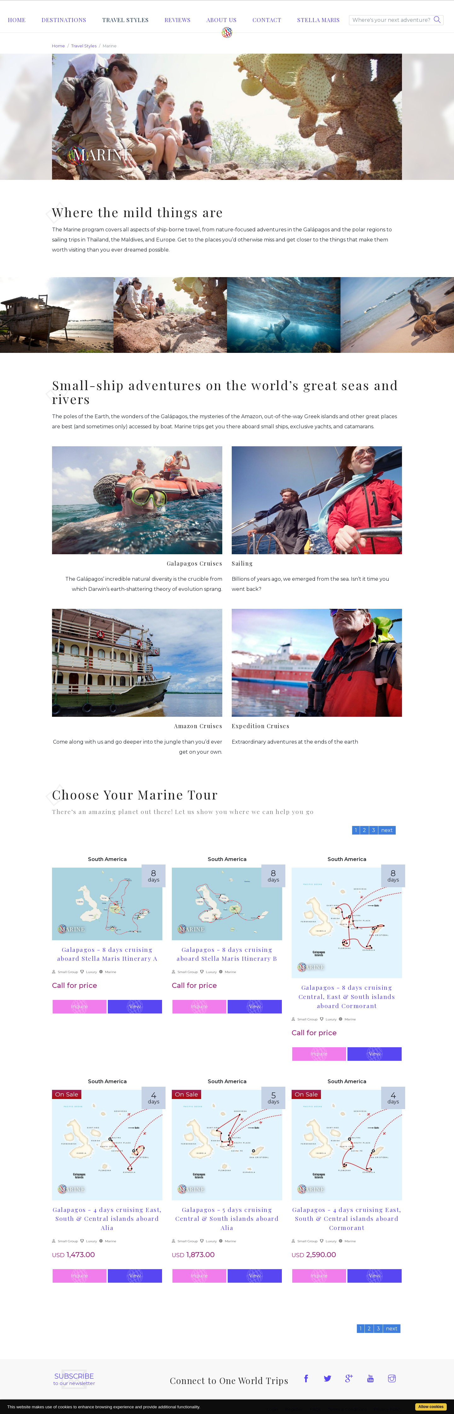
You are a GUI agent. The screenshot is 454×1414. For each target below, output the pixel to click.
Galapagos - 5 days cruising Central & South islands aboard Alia (227, 1218)
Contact (267, 20)
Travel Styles (125, 20)
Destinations (64, 20)
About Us (222, 20)
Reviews (178, 20)
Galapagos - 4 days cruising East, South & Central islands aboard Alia (107, 1218)
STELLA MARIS (318, 20)
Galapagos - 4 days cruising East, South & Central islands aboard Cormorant (346, 1218)
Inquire (79, 1006)
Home (17, 20)
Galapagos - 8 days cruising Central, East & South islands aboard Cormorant (347, 996)
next (387, 830)
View (135, 1006)
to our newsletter (74, 1379)
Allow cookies (431, 1407)
